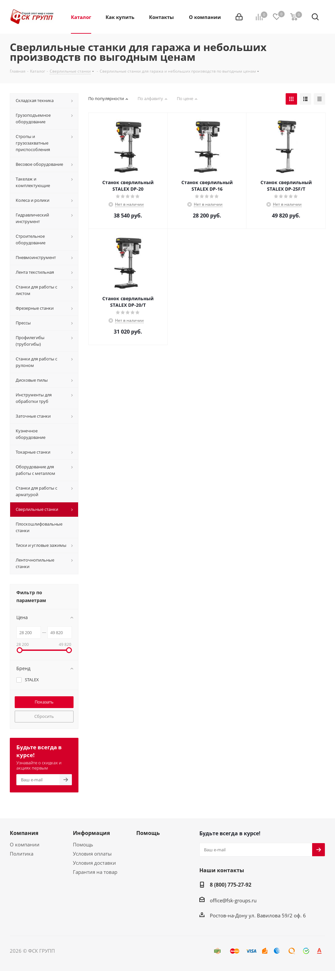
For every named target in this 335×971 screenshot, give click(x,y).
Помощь (83, 844)
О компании (25, 844)
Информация (91, 833)
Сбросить (44, 716)
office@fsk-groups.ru (233, 900)
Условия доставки (94, 862)
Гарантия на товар (95, 872)
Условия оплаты (92, 853)
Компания (24, 833)
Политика (21, 853)
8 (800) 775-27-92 (230, 884)
